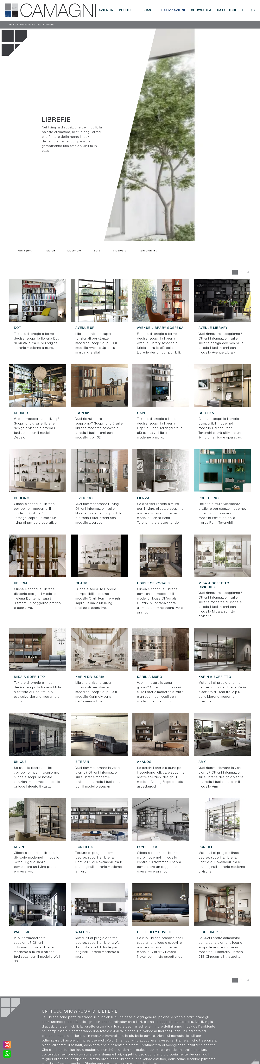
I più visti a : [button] (148, 251)
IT (243, 10)
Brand (148, 10)
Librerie (49, 25)
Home (12, 25)
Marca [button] (51, 251)
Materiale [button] (74, 251)
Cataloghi (226, 10)
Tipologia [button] (119, 251)
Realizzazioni (172, 10)
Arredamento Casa (30, 25)
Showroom (201, 10)
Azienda (106, 10)
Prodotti (128, 10)
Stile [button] (96, 251)
